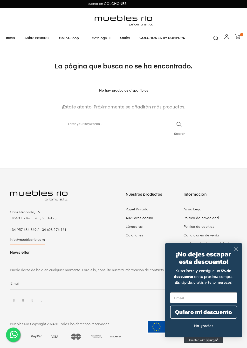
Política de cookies (199, 226)
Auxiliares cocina (139, 218)
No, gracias (203, 325)
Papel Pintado (137, 209)
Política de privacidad (201, 218)
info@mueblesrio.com (27, 239)
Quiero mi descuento (203, 312)
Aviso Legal (193, 209)
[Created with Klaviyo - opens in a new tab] (203, 340)
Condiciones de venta (201, 235)
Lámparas (134, 226)
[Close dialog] (236, 249)
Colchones (134, 235)
